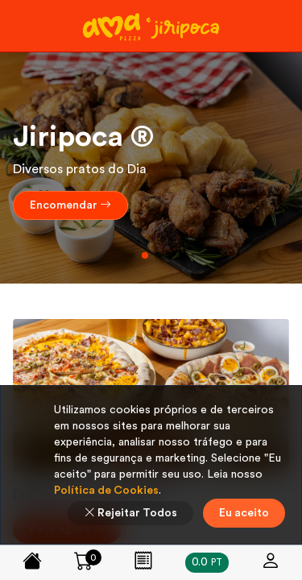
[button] (132, 255)
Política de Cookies (106, 490)
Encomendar (70, 205)
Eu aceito (244, 513)
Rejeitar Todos (130, 513)
